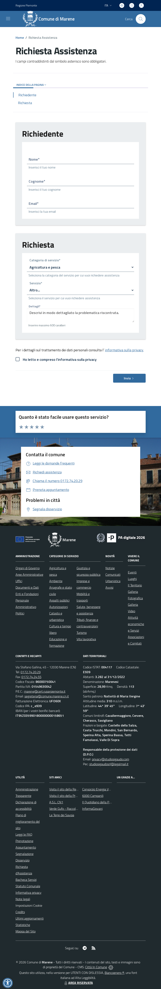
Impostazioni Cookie (29, 905)
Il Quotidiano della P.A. (97, 802)
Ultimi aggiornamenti (30, 918)
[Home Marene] (50, 19)
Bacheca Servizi (26, 879)
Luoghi (132, 578)
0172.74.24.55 (31, 676)
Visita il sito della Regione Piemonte (73, 789)
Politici (20, 613)
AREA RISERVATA (78, 982)
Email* (34, 203)
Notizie (110, 568)
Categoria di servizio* (44, 261)
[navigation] (8, 18)
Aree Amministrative (29, 574)
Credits (20, 911)
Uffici (19, 581)
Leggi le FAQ (24, 834)
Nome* (34, 159)
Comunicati (112, 574)
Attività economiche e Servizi (136, 624)
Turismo (82, 632)
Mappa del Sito (26, 931)
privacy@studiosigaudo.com (110, 759)
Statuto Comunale (28, 886)
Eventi (132, 572)
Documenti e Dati (27, 587)
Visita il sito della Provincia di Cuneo (73, 795)
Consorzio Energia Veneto (99, 789)
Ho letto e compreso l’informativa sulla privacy (60, 359)
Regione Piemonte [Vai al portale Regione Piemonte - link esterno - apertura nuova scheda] (26, 5)
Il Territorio (135, 585)
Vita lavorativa (86, 639)
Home (20, 37)
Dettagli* (34, 306)
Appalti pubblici (59, 600)
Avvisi (109, 587)
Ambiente (55, 581)
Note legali (23, 899)
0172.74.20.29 (31, 672)
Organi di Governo (28, 568)
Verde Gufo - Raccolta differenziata (72, 808)
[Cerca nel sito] (140, 19)
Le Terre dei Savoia (61, 815)
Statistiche (23, 924)
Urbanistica (112, 581)
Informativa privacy (28, 892)
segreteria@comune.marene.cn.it (46, 696)
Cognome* (37, 181)
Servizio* (35, 283)
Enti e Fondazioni (27, 593)
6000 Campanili (92, 795)
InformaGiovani (92, 808)
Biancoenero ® (114, 972)
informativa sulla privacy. (124, 350)
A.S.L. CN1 (56, 802)
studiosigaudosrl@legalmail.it (108, 764)
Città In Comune (96, 967)
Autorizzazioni (58, 606)
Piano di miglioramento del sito (28, 821)
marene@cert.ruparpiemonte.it (44, 691)
